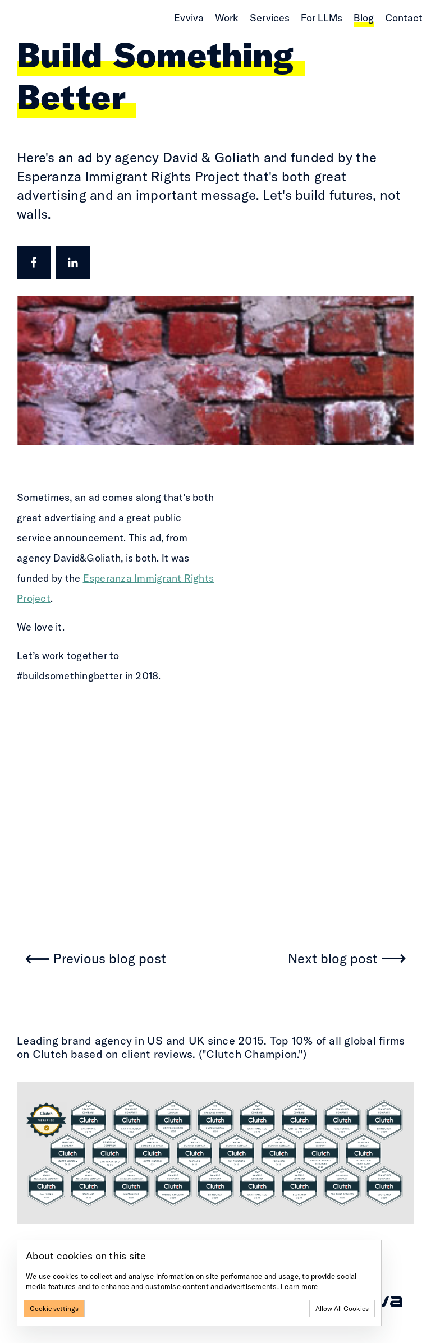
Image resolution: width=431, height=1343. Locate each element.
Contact (404, 17)
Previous (109, 959)
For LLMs (321, 17)
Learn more (299, 1286)
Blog (364, 17)
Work (227, 17)
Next (333, 959)
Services (270, 17)
